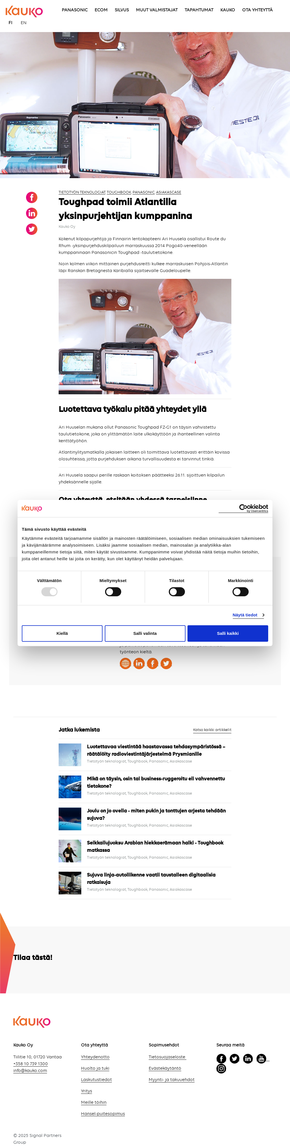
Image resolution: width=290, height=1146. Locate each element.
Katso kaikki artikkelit (212, 730)
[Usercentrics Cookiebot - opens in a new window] (243, 508)
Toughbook (119, 192)
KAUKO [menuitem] (227, 10)
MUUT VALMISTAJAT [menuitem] (157, 10)
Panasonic (144, 192)
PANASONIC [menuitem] (75, 10)
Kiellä (62, 633)
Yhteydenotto (95, 1057)
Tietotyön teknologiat (82, 192)
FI (10, 23)
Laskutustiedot (96, 1080)
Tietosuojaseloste (167, 1057)
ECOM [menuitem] (101, 10)
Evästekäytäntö (165, 1068)
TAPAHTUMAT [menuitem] (199, 10)
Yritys (86, 1091)
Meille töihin (93, 1102)
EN (24, 23)
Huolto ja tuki (95, 1068)
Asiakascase (168, 192)
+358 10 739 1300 (30, 1064)
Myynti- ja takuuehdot (172, 1080)
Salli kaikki (228, 633)
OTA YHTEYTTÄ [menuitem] (257, 10)
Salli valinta (145, 633)
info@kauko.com (30, 1071)
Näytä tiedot (245, 614)
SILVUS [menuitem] (122, 10)
